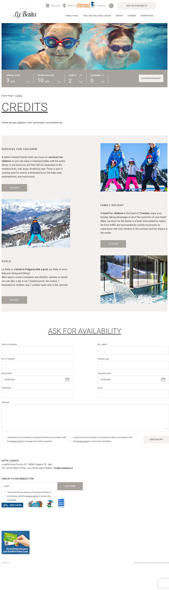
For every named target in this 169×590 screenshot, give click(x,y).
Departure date (104, 373)
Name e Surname (9, 344)
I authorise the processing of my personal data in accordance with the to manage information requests (36, 439)
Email (100, 388)
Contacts (101, 6)
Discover (14, 188)
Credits (5, 562)
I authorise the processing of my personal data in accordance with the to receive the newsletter (103, 439)
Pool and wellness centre (97, 15)
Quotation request (151, 78)
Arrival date (7, 373)
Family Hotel (72, 15)
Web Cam (55, 6)
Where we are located (78, 6)
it (111, 6)
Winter (119, 15)
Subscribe (70, 486)
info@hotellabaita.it (63, 468)
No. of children (8, 359)
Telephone (6, 388)
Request (5, 402)
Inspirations (147, 15)
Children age (103, 359)
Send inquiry (156, 439)
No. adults (102, 344)
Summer (132, 15)
